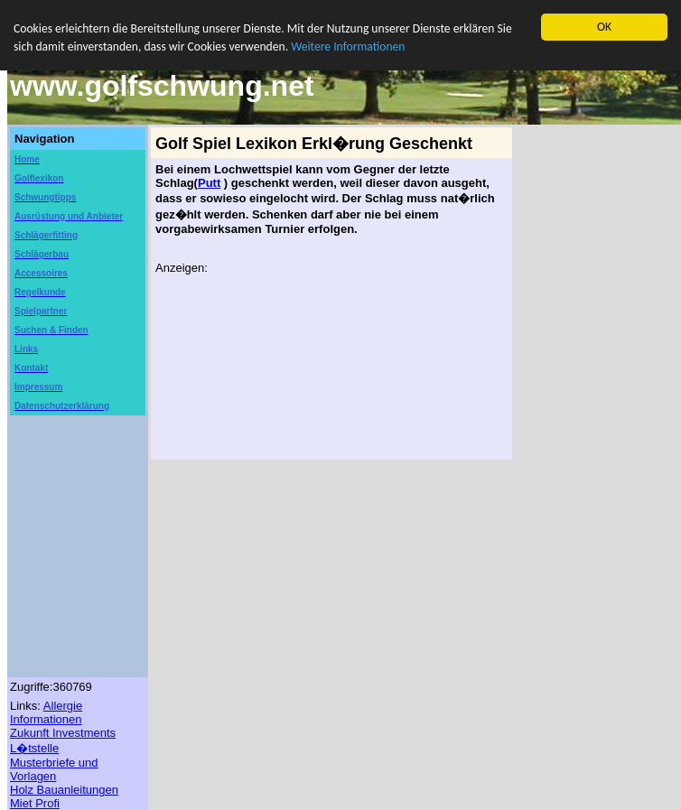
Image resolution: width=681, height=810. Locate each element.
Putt (209, 183)
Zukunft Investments (63, 733)
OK (604, 26)
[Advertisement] (64, 470)
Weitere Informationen (348, 46)
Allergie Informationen (46, 712)
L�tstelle (34, 748)
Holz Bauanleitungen (64, 789)
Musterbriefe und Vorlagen (54, 769)
